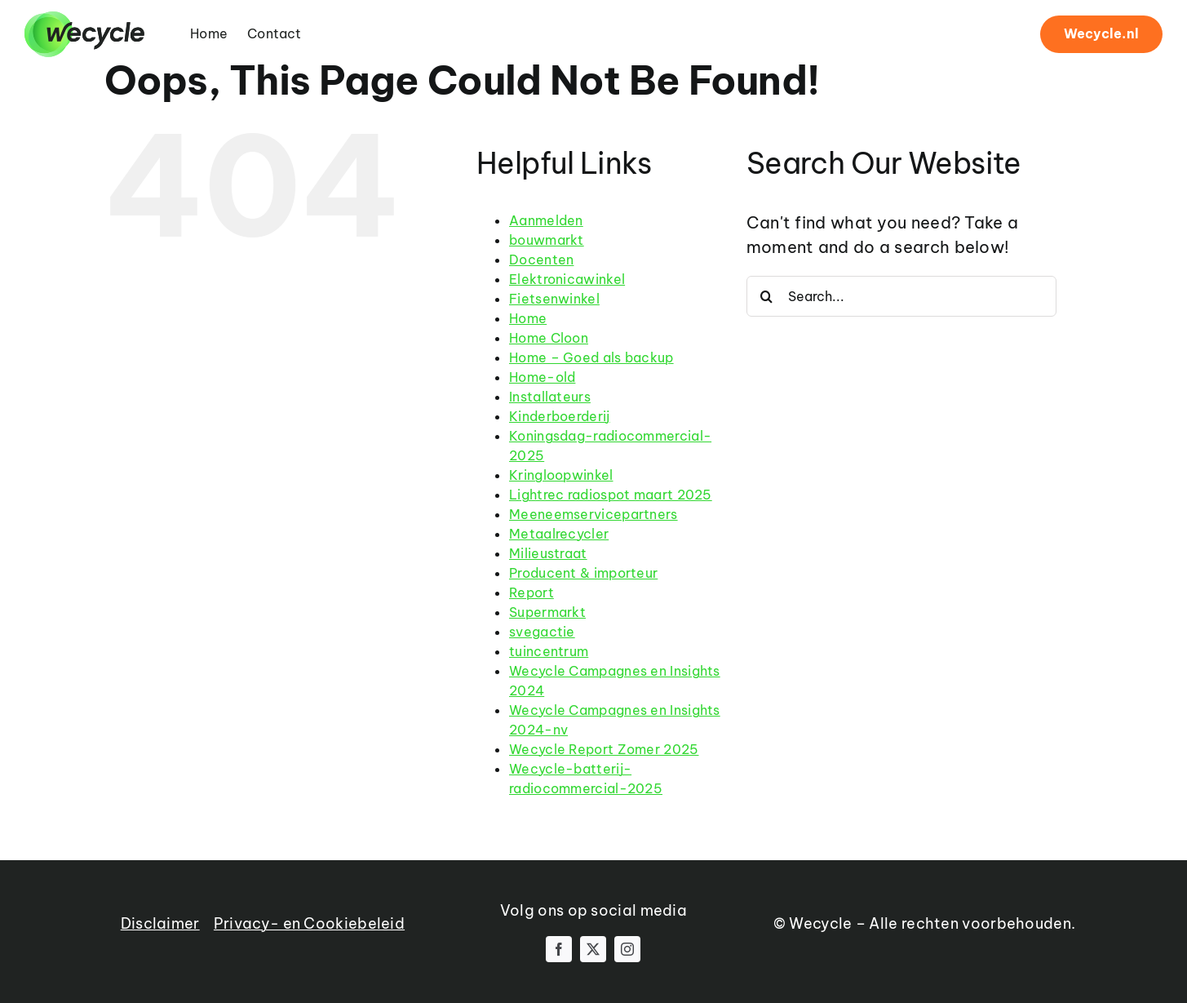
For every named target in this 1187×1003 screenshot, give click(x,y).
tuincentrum (548, 651)
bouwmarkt (546, 240)
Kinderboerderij (559, 416)
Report (531, 592)
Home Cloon (548, 338)
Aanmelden (546, 220)
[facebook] (559, 949)
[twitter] (593, 949)
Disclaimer (160, 923)
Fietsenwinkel (554, 299)
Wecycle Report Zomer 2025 (604, 749)
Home (528, 318)
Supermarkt (547, 612)
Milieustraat (548, 553)
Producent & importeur (583, 573)
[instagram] (627, 949)
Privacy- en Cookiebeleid (309, 923)
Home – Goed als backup (591, 357)
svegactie (542, 632)
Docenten (541, 259)
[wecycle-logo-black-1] (84, 19)
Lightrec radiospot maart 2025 (610, 494)
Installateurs (550, 396)
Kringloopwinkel (561, 475)
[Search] (766, 296)
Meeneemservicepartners (593, 514)
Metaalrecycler (559, 534)
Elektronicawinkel (567, 279)
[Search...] (901, 296)
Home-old (542, 377)
